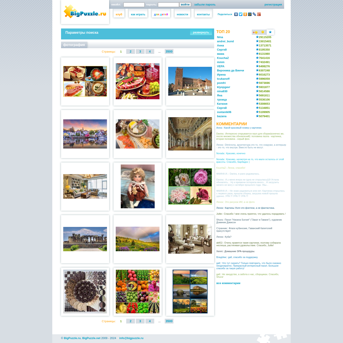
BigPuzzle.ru (72, 338)
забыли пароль (205, 4)
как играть (138, 14)
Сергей (222, 49)
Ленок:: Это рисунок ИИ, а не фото (235, 202)
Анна (220, 45)
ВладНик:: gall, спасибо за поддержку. (237, 257)
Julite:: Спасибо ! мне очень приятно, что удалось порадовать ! (251, 213)
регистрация (273, 4)
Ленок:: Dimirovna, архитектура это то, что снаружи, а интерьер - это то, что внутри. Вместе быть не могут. (251, 146)
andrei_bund (225, 41)
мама (220, 53)
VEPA (220, 66)
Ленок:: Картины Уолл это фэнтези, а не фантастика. (245, 208)
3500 (169, 51)
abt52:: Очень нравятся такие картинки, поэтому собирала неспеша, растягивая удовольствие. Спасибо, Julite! (248, 244)
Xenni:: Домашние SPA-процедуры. (235, 251)
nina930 (222, 91)
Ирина (221, 74)
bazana (221, 116)
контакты (203, 14)
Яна (219, 95)
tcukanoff (223, 78)
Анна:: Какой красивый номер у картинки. (239, 127)
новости (182, 14)
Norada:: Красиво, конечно (230, 153)
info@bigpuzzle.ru (131, 338)
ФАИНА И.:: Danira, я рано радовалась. (238, 173)
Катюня (222, 103)
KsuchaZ (223, 58)
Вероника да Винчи (230, 70)
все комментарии (228, 283)
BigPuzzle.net (91, 338)
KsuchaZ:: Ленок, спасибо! (230, 167)
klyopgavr (223, 87)
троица (222, 99)
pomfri (221, 83)
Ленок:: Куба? (223, 236)
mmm (220, 62)
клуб (119, 14)
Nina (220, 37)
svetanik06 (224, 112)
